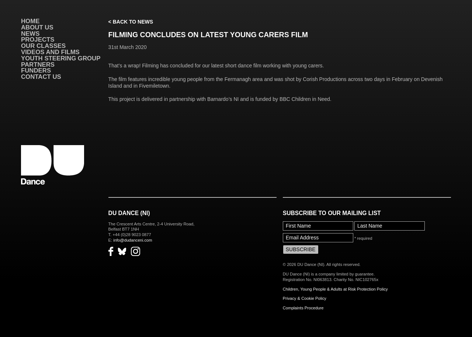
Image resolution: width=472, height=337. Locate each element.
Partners (38, 64)
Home (30, 21)
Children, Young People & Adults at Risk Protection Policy (335, 289)
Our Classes (43, 45)
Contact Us (41, 76)
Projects (37, 39)
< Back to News (130, 22)
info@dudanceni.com (132, 240)
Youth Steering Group (60, 58)
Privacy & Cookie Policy (304, 298)
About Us (37, 27)
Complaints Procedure (303, 308)
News (30, 33)
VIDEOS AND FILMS (50, 52)
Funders (36, 70)
